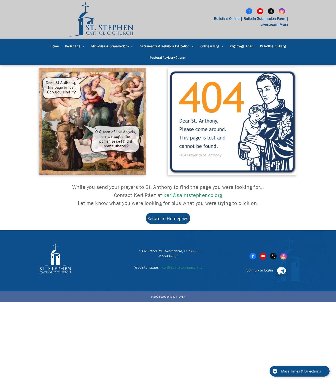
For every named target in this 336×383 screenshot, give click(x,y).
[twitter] (271, 11)
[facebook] (249, 11)
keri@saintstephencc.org (193, 195)
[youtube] (260, 11)
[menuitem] (54, 46)
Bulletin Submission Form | (265, 18)
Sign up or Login (259, 270)
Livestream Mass (274, 24)
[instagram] (282, 11)
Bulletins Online (226, 18)
